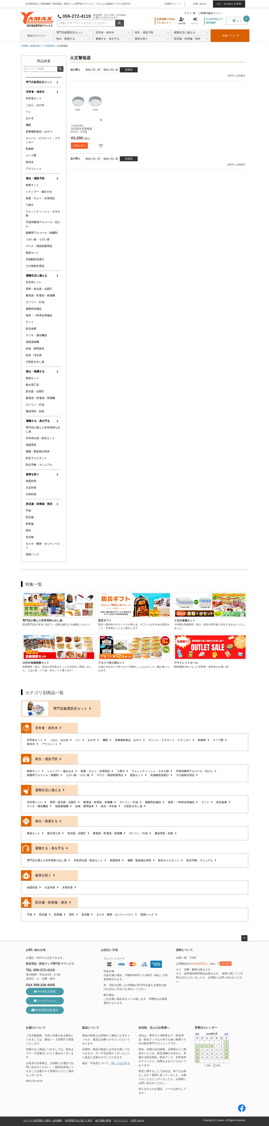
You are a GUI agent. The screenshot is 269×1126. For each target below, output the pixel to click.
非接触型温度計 (35, 259)
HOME (24, 46)
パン (28, 111)
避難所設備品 (34, 308)
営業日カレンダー (206, 1027)
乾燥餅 (30, 148)
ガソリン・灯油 (35, 302)
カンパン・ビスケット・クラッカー (43, 140)
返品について (90, 1027)
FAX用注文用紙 (44, 991)
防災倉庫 (31, 328)
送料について (184, 949)
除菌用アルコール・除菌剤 (42, 232)
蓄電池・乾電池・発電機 (40, 295)
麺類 (28, 124)
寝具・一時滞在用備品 (39, 315)
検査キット (32, 184)
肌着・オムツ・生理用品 (40, 198)
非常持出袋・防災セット (40, 438)
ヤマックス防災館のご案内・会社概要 (42, 1120)
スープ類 (31, 155)
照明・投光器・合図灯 (39, 288)
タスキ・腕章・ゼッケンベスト (43, 545)
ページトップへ (244, 938)
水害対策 (31, 494)
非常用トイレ (34, 282)
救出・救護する (73, 39)
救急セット (32, 252)
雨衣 (28, 530)
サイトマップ (121, 1120)
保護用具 (31, 444)
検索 (119, 23)
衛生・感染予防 (152, 32)
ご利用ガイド (171, 3)
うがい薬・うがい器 (38, 239)
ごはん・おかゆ (35, 104)
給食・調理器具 (35, 348)
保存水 (30, 162)
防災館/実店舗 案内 (44, 1010)
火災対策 (49, 46)
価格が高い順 (110, 69)
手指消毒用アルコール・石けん (43, 224)
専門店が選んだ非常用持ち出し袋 (43, 429)
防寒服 (30, 523)
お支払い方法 (109, 949)
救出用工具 (32, 384)
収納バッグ (32, 554)
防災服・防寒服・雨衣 (191, 39)
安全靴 (30, 537)
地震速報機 (32, 341)
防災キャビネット (36, 458)
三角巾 (30, 204)
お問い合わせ (200, 3)
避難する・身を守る (113, 39)
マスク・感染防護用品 (39, 245)
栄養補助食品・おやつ (39, 131)
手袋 (28, 510)
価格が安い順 (92, 69)
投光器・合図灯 (35, 391)
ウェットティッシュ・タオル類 (43, 213)
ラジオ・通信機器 (36, 335)
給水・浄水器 (34, 355)
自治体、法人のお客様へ (154, 1027)
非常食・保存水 (113, 32)
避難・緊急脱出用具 (38, 451)
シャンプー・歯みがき (39, 191)
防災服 (30, 517)
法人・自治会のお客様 (229, 3)
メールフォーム (45, 1000)
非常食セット (34, 98)
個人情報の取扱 (103, 1120)
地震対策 (31, 480)
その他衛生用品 (35, 265)
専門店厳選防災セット (69, 32)
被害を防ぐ (152, 39)
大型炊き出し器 (35, 361)
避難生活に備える (191, 32)
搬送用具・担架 (35, 411)
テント (30, 321)
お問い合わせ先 (36, 949)
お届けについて (36, 1027)
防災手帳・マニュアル (39, 464)
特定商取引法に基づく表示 (78, 1120)
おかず (30, 118)
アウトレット (34, 168)
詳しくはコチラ (120, 1063)
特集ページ (230, 36)
